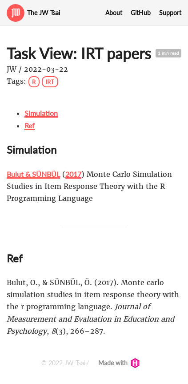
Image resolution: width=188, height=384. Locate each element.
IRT (49, 81)
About (113, 12)
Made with (119, 363)
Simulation (41, 113)
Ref (29, 125)
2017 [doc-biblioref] (73, 174)
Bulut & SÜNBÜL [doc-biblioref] (33, 174)
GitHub (141, 12)
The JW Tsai (43, 12)
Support (170, 12)
